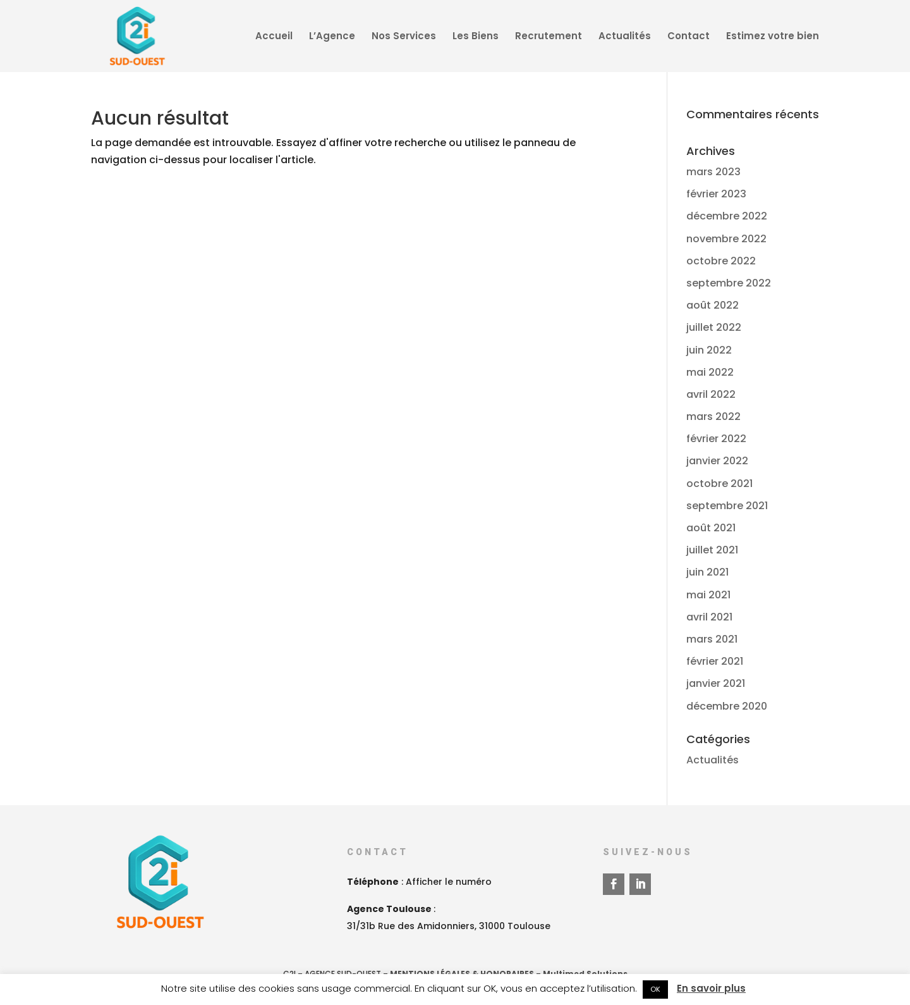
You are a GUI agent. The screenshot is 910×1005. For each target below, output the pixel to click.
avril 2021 (709, 617)
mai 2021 (708, 595)
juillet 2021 (712, 550)
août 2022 (712, 305)
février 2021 (714, 661)
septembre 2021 (727, 505)
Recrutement (548, 37)
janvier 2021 (715, 683)
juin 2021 (707, 572)
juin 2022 (709, 350)
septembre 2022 (728, 283)
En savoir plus (711, 988)
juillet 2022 (713, 327)
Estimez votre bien (772, 37)
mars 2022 (713, 416)
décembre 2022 (726, 216)
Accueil (274, 37)
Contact (688, 37)
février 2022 (716, 438)
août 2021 (711, 528)
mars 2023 (713, 171)
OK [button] (655, 989)
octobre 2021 (719, 483)
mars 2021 (711, 639)
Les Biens (475, 37)
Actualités (624, 37)
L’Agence (332, 37)
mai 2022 (710, 372)
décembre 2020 (726, 706)
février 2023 (716, 194)
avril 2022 (711, 394)
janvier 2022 (717, 460)
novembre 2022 (726, 238)
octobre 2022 (721, 261)
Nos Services (404, 37)
